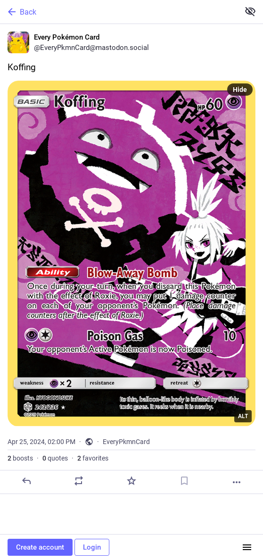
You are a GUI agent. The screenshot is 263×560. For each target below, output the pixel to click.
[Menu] (246, 547)
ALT (243, 416)
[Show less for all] (250, 11)
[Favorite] (131, 480)
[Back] (119, 12)
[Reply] (26, 480)
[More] (236, 482)
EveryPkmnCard (126, 441)
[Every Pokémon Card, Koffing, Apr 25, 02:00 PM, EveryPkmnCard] (131, 259)
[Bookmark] (184, 480)
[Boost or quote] (78, 480)
